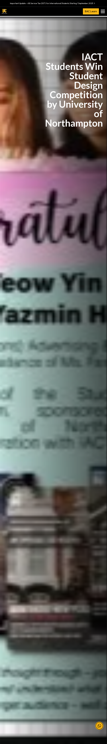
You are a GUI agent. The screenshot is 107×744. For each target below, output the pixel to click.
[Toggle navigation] (103, 11)
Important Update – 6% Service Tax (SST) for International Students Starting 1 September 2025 (53, 3)
